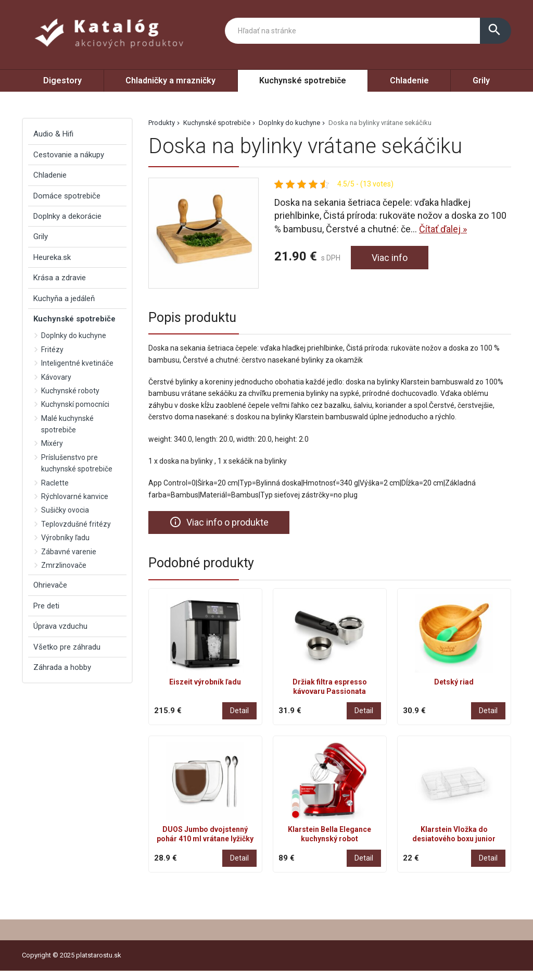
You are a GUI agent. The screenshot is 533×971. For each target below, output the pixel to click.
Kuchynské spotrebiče (302, 80)
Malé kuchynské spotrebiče (67, 424)
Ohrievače (50, 585)
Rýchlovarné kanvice (74, 496)
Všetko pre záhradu (66, 647)
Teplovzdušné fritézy (76, 524)
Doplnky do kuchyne (289, 123)
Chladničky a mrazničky (170, 80)
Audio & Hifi (53, 134)
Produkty (161, 123)
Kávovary (56, 377)
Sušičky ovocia (65, 510)
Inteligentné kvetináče (77, 363)
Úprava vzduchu (60, 626)
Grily (481, 80)
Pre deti (46, 606)
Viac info (390, 257)
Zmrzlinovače (63, 565)
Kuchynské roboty (70, 391)
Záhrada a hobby (62, 667)
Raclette (55, 483)
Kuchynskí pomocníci (75, 404)
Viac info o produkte (219, 522)
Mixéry (52, 443)
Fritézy (52, 349)
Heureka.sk (52, 257)
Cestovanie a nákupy (68, 154)
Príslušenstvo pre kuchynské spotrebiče (76, 463)
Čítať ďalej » (443, 228)
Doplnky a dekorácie (67, 216)
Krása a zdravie (59, 277)
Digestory (62, 80)
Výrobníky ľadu (65, 537)
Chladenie (409, 80)
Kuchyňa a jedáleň (64, 298)
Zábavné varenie (68, 551)
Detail (239, 710)
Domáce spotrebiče (66, 196)
